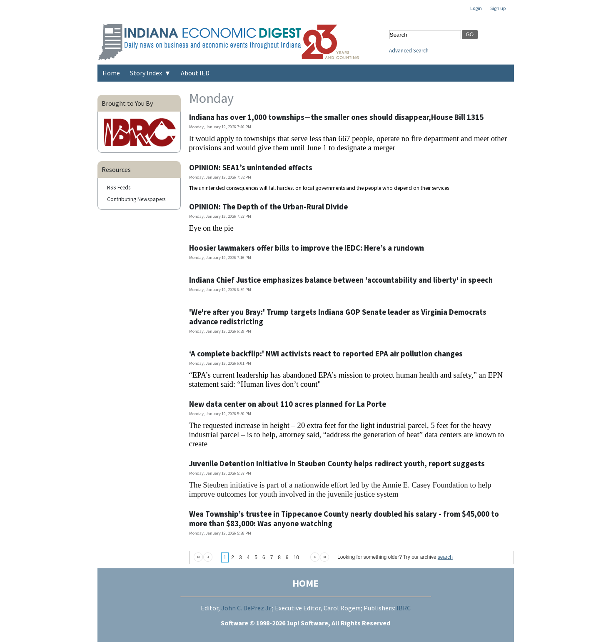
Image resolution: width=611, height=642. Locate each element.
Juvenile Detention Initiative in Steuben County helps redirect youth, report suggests (337, 463)
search (445, 557)
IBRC (404, 608)
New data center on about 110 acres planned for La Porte (287, 404)
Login (476, 8)
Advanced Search (409, 50)
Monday (211, 98)
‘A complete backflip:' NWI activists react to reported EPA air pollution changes (326, 353)
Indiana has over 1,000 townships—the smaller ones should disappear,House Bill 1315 (336, 117)
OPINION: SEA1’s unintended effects (250, 167)
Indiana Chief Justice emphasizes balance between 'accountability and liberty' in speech (341, 280)
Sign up (498, 8)
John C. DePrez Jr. (246, 608)
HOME (305, 583)
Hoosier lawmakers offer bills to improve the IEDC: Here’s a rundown (306, 248)
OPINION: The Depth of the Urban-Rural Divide (268, 207)
